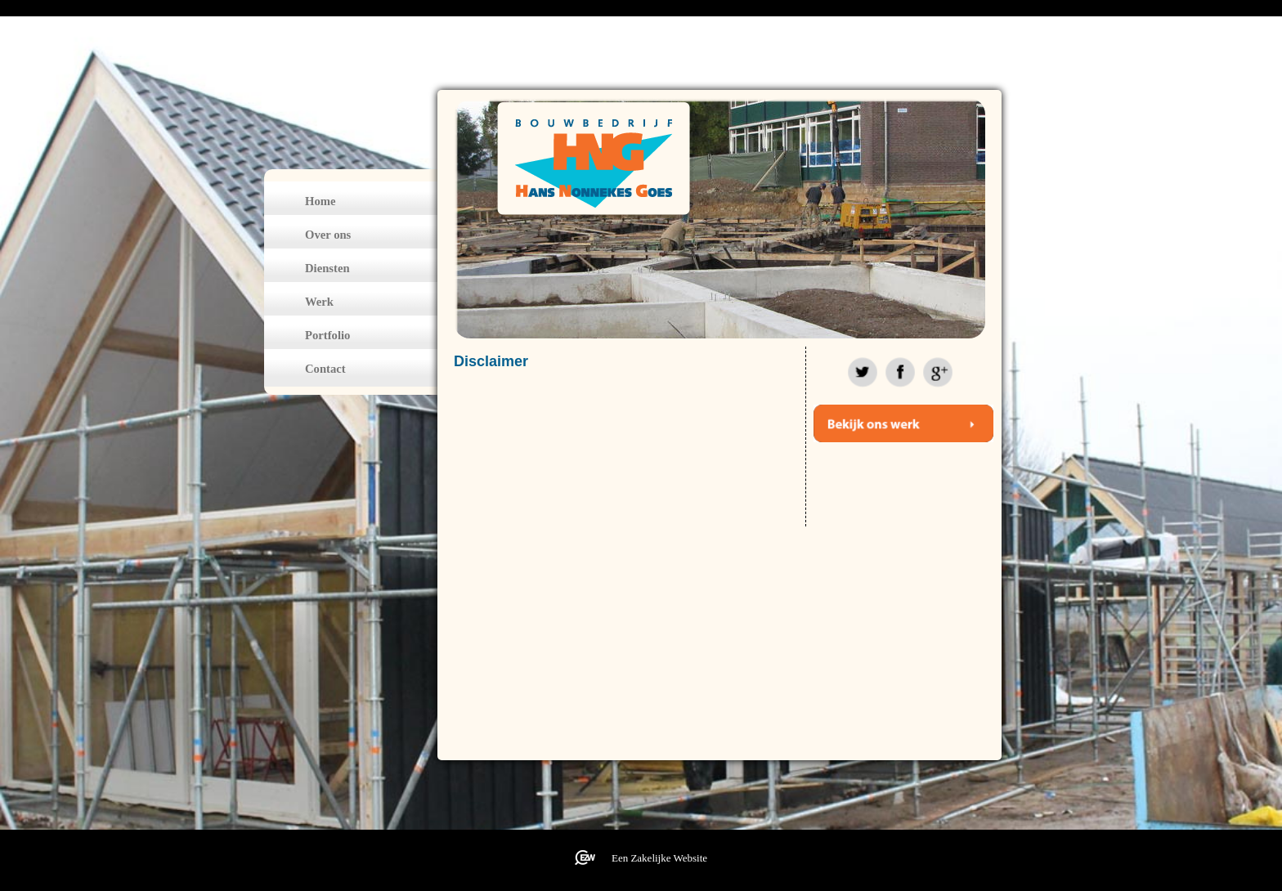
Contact (325, 368)
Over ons (328, 234)
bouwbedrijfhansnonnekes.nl (591, 158)
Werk (319, 301)
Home (320, 201)
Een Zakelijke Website (659, 858)
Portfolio (327, 335)
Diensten (327, 268)
